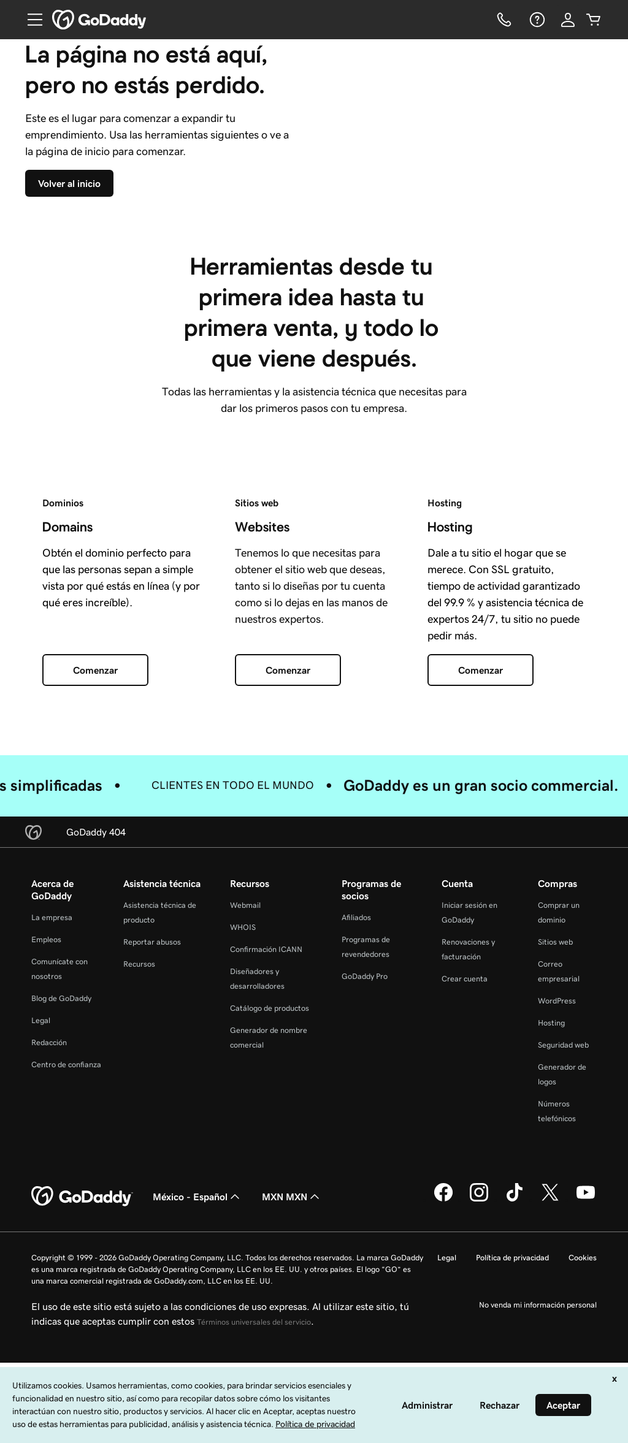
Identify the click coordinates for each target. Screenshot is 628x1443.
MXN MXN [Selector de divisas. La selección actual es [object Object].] (292, 1316)
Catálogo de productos (269, 1128)
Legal (40, 1140)
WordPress (557, 1121)
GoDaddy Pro (365, 1096)
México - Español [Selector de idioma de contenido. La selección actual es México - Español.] (197, 1316)
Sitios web (555, 1062)
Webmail (245, 1025)
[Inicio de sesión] (568, 20)
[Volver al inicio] (87, 243)
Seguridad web (563, 1165)
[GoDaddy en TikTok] (515, 1320)
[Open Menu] (30, 20)
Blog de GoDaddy (61, 1118)
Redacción (49, 1163)
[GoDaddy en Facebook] (443, 1320)
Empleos (46, 1060)
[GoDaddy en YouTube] (586, 1320)
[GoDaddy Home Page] (82, 1316)
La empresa (51, 1037)
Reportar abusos (152, 1062)
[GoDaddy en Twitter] (550, 1320)
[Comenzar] (95, 791)
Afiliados (356, 1037)
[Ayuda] (536, 20)
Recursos (139, 1084)
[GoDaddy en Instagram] (479, 1320)
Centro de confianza (66, 1185)
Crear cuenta (465, 1099)
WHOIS (243, 1047)
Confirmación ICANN (266, 1069)
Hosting (551, 1143)
